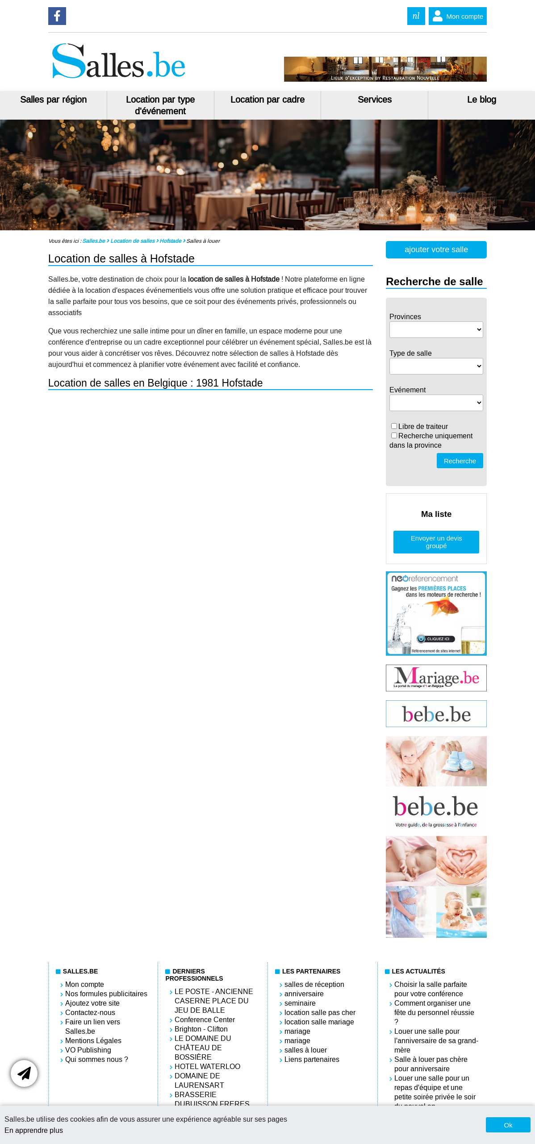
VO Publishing (88, 1050)
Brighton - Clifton (201, 1029)
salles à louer (305, 1050)
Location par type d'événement (160, 105)
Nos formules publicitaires (106, 993)
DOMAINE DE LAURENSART (199, 1080)
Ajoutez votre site (92, 1003)
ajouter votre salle (436, 249)
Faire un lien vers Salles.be (92, 1026)
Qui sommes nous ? (96, 1059)
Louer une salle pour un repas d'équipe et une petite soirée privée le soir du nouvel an (435, 1092)
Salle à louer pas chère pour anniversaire (431, 1064)
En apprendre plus (33, 1130)
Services (375, 99)
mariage (297, 1031)
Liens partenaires (311, 1059)
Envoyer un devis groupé (436, 541)
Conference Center (205, 1019)
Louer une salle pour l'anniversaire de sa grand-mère (436, 1041)
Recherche (460, 461)
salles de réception (314, 984)
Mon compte (456, 16)
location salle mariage (319, 1022)
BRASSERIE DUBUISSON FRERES (212, 1099)
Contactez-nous (90, 1012)
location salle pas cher (319, 1012)
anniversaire (304, 993)
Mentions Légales (93, 1040)
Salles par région (53, 99)
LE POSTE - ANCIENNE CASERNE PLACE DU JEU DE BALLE (214, 1001)
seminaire (300, 1003)
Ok (508, 1125)
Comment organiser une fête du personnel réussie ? (434, 1012)
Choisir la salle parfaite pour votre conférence (430, 989)
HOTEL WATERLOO (207, 1066)
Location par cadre (267, 99)
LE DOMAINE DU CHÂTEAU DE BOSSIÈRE (203, 1048)
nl (416, 16)
